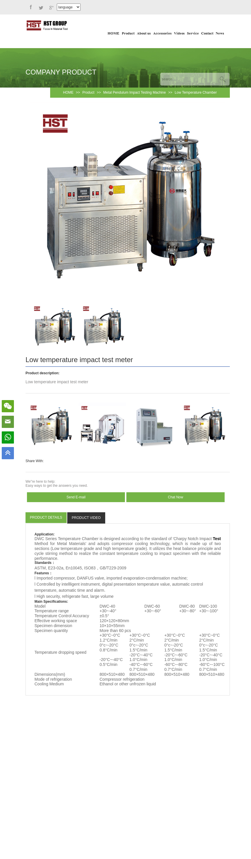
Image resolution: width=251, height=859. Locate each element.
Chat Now (175, 497)
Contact (207, 34)
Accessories (162, 34)
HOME (113, 34)
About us (144, 34)
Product (128, 34)
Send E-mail (76, 497)
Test (217, 538)
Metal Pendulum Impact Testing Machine (134, 92)
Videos (179, 34)
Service (193, 34)
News (220, 34)
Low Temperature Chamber (196, 92)
